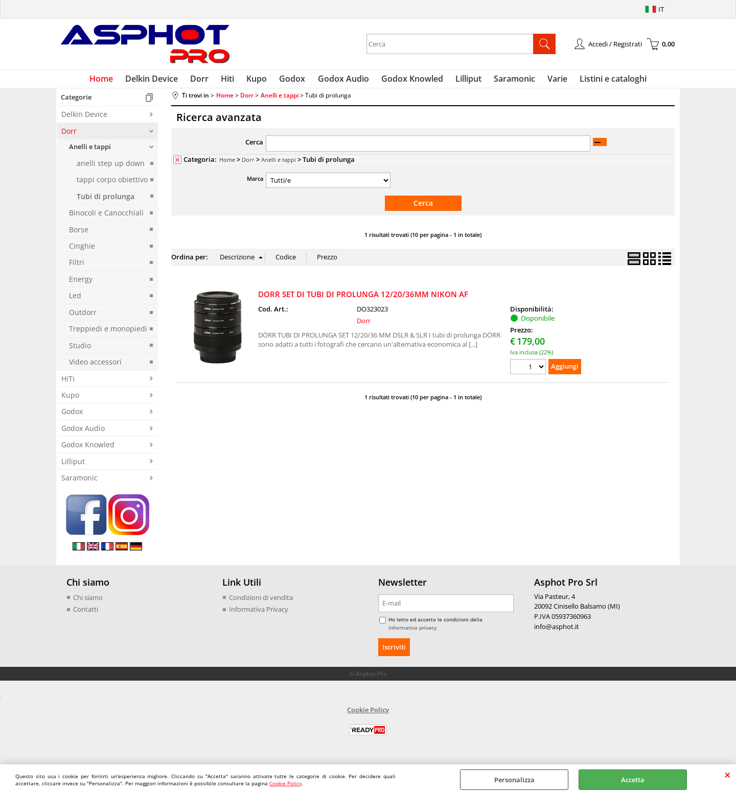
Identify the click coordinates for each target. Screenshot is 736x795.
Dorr (207, 80)
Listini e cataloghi (601, 80)
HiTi (68, 383)
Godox (294, 80)
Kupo (260, 80)
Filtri (76, 267)
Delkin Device (161, 80)
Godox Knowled (409, 80)
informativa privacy (412, 631)
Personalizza (514, 779)
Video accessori (95, 366)
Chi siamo (88, 601)
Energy (81, 283)
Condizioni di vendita (261, 601)
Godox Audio (342, 80)
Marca (255, 182)
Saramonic (507, 80)
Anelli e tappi (90, 151)
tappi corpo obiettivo (112, 183)
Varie (548, 80)
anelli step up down (111, 167)
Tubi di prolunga (105, 200)
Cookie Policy (285, 783)
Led (75, 300)
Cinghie (82, 250)
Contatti (85, 613)
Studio (80, 349)
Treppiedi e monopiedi (108, 333)
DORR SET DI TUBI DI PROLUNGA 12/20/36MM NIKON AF (363, 298)
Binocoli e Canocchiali (106, 217)
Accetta (633, 779)
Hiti (233, 80)
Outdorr (83, 316)
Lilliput (463, 80)
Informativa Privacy (258, 613)
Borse (78, 233)
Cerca (254, 146)
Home (113, 80)
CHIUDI (727, 774)
